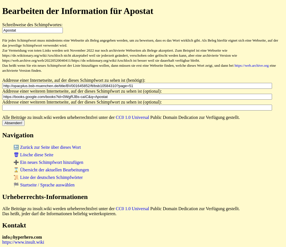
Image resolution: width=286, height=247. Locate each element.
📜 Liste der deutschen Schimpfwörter (48, 177)
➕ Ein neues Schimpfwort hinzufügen (48, 162)
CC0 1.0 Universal (132, 117)
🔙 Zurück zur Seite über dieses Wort (47, 147)
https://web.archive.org (252, 65)
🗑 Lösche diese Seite (33, 154)
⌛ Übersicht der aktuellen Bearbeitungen (51, 169)
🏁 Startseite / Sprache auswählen (44, 185)
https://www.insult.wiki (23, 242)
